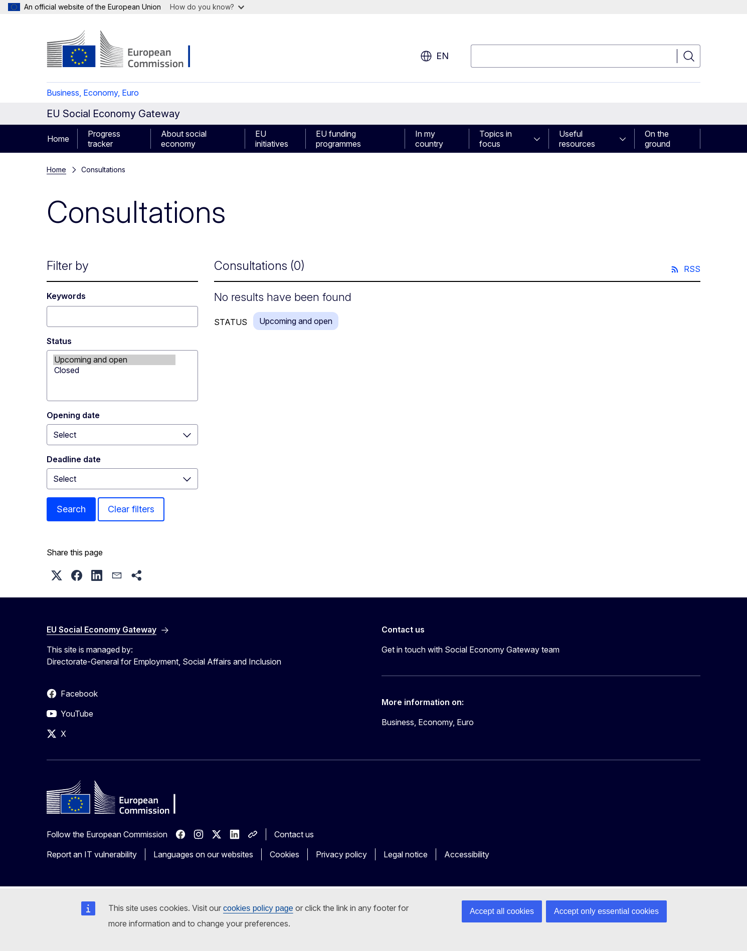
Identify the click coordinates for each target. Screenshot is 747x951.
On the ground (657, 139)
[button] (57, 575)
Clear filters (131, 509)
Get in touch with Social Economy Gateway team (470, 650)
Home (58, 139)
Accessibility (466, 854)
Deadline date (74, 459)
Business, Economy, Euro (93, 93)
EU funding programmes (338, 139)
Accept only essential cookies (606, 911)
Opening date (73, 415)
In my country (429, 139)
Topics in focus (495, 139)
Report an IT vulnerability (92, 854)
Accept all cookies (502, 911)
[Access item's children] (539, 139)
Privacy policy (341, 854)
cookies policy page (258, 908)
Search (71, 509)
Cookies (284, 854)
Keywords (66, 296)
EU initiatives (271, 139)
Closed (114, 370)
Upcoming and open (114, 360)
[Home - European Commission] (128, 50)
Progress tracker (104, 139)
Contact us (294, 834)
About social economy (184, 139)
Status (59, 341)
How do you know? (207, 7)
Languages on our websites (203, 854)
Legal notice (406, 854)
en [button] (434, 56)
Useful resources (577, 139)
